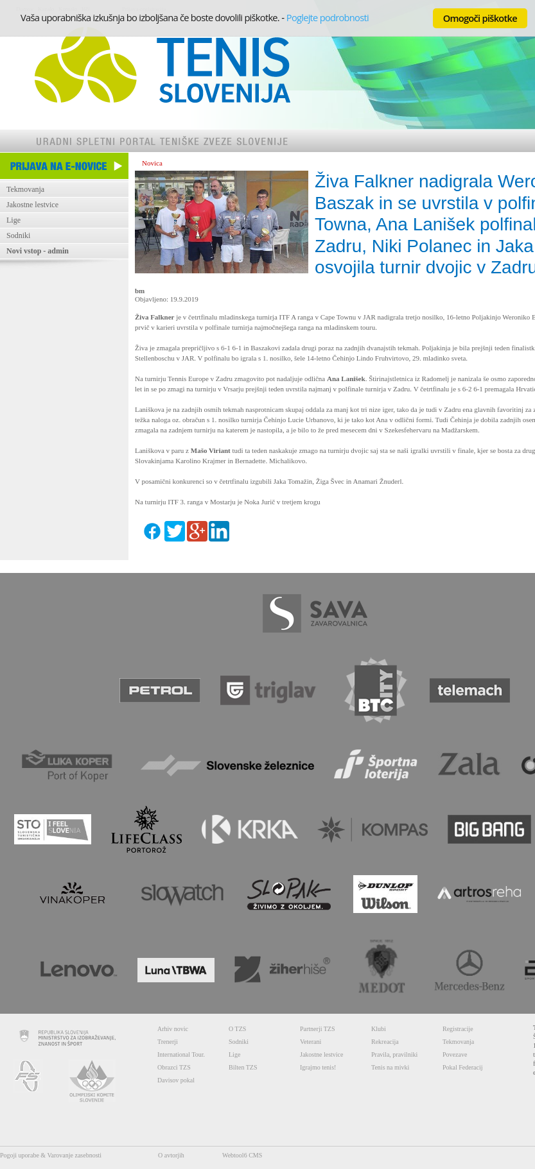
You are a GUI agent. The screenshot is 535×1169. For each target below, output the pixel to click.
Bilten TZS (243, 1067)
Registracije (458, 1028)
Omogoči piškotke (480, 18)
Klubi (378, 1028)
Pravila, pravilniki (394, 1054)
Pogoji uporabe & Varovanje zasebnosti (50, 1155)
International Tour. (181, 1054)
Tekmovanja (25, 189)
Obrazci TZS (174, 1067)
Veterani (310, 1041)
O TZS (237, 1028)
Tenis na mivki (390, 1067)
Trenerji (167, 1041)
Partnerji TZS (317, 1028)
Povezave (455, 1054)
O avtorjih (171, 1155)
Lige (13, 220)
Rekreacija (385, 1041)
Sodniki (18, 235)
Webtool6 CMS (242, 1155)
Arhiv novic (172, 1028)
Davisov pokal (176, 1080)
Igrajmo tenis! (318, 1067)
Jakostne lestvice (32, 204)
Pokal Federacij (462, 1067)
